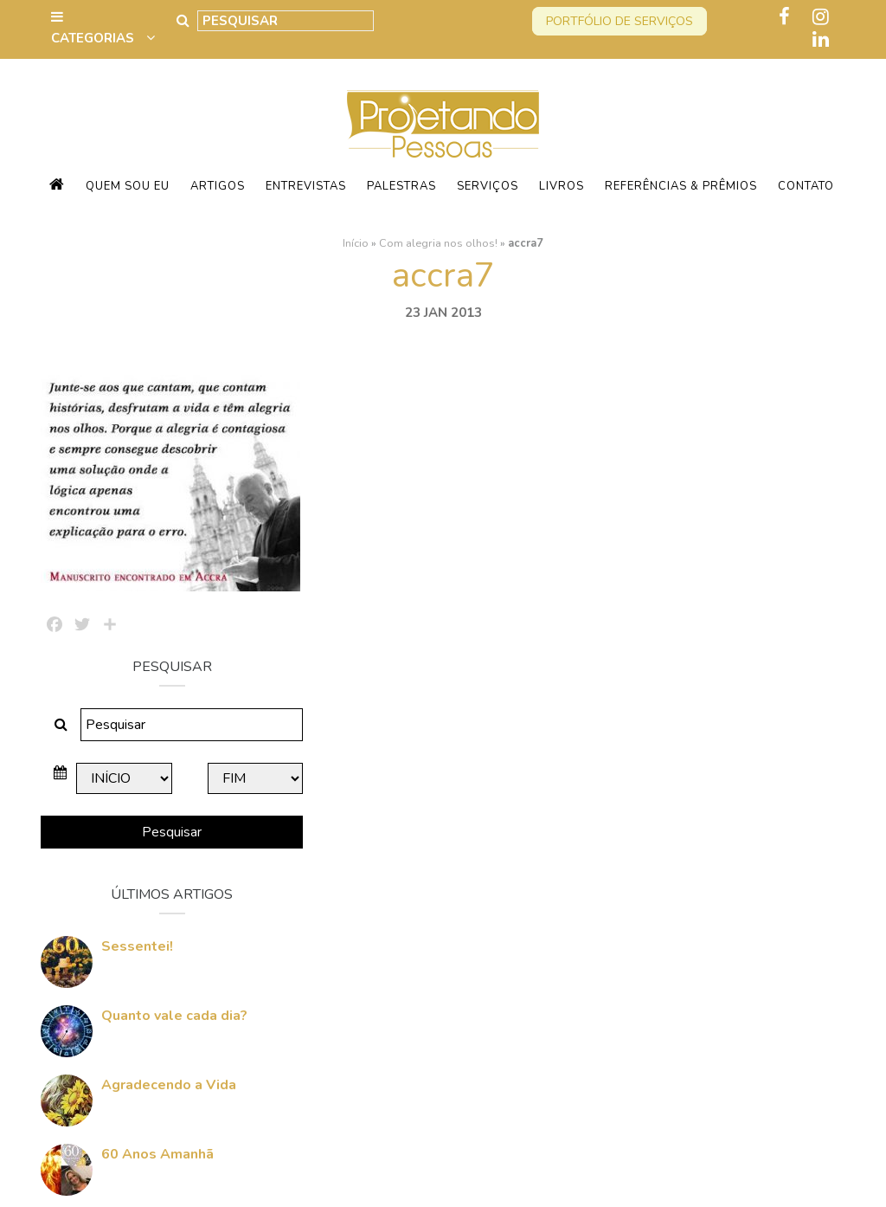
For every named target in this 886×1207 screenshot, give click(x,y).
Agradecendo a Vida (722, 804)
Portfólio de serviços (619, 21)
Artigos (217, 186)
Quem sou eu (128, 186)
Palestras (401, 186)
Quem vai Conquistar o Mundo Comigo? (729, 952)
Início (356, 243)
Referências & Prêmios (681, 186)
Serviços (487, 186)
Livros (561, 186)
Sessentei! (691, 665)
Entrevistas (306, 186)
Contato (806, 186)
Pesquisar (719, 551)
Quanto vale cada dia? (728, 735)
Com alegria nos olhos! (438, 243)
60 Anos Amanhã (711, 873)
